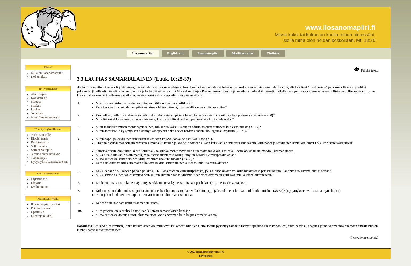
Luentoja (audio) (41, 216)
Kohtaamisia (39, 98)
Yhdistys (273, 53)
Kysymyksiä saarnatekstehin (49, 162)
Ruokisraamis (40, 142)
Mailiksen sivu (242, 53)
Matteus (36, 102)
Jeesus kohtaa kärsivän (45, 154)
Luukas (35, 109)
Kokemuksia (39, 76)
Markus (36, 106)
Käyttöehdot (205, 255)
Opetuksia (37, 212)
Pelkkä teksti (370, 70)
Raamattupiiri (208, 53)
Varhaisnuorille (41, 135)
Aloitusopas (38, 94)
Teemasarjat (39, 158)
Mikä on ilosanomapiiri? (47, 73)
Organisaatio (39, 179)
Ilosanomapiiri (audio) (45, 204)
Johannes (37, 113)
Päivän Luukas (40, 208)
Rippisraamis (39, 138)
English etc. (175, 53)
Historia (36, 183)
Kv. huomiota (39, 187)
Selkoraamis (39, 146)
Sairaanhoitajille (41, 150)
